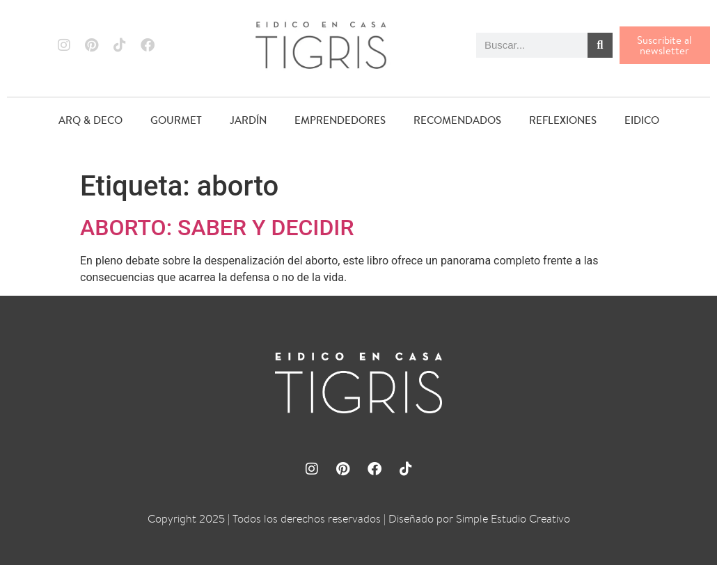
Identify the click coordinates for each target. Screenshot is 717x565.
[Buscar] (600, 45)
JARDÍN (248, 120)
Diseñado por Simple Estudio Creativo (479, 518)
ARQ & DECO (90, 120)
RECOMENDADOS (457, 120)
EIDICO (641, 120)
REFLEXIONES (563, 120)
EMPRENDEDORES (340, 120)
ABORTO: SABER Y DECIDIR (217, 227)
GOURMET (176, 120)
